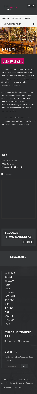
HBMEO (27, 380)
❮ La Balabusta (11, 232)
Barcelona (9, 280)
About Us (4, 383)
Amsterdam (10, 272)
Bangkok (8, 276)
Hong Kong (9, 300)
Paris (7, 311)
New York (9, 308)
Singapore (9, 315)
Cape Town (9, 292)
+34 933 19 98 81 (16, 167)
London (8, 304)
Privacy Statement (17, 383)
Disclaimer (29, 383)
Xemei (4, 82)
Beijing (7, 284)
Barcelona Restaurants (11, 24)
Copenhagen (10, 296)
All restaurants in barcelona (18, 237)
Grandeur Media (16, 387)
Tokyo (7, 323)
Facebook (10, 341)
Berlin (7, 288)
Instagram (6, 174)
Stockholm (10, 319)
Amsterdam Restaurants (22, 18)
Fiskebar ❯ (27, 241)
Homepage (5, 18)
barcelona (31, 6)
